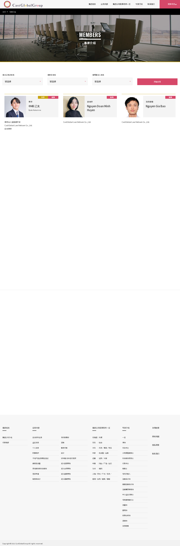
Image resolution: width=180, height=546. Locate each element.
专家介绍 (139, 4)
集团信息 (92, 4)
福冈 (100, 468)
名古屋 (101, 452)
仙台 (100, 442)
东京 (100, 447)
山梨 (107, 452)
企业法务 (35, 442)
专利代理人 (126, 473)
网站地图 (155, 435)
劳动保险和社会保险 (39, 468)
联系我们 (151, 4)
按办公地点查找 (8, 75)
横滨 (105, 447)
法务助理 (125, 525)
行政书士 (125, 462)
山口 (110, 462)
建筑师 (124, 509)
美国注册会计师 (128, 483)
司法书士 (125, 447)
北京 (108, 473)
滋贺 (100, 457)
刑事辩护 (35, 452)
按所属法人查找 (98, 75)
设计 (62, 452)
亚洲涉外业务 (37, 436)
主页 (4, 12)
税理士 (124, 468)
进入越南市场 (66, 473)
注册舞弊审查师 (128, 488)
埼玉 (110, 447)
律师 (124, 442)
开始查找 (157, 81)
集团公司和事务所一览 (122, 4)
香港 (94, 478)
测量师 (124, 504)
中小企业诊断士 (128, 494)
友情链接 (155, 427)
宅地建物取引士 (128, 499)
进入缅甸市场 (66, 478)
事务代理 (64, 447)
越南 (103, 478)
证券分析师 (126, 514)
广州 (103, 473)
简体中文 (171, 4)
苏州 (98, 473)
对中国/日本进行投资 (68, 457)
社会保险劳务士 (128, 457)
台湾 (98, 478)
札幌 (100, 436)
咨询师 (124, 520)
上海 (94, 473)
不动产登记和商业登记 (40, 457)
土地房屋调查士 (128, 452)
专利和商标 (65, 436)
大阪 (105, 457)
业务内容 (104, 4)
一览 (124, 436)
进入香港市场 (66, 462)
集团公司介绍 (7, 436)
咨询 (62, 442)
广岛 (105, 462)
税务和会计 (36, 478)
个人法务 (35, 447)
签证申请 (35, 473)
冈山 (100, 462)
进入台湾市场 (66, 468)
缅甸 (108, 478)
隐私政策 (155, 444)
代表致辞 (5, 442)
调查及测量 (36, 462)
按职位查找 (52, 75)
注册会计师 (126, 478)
